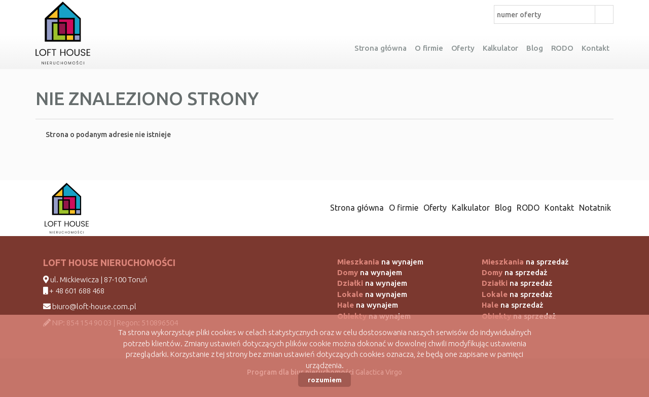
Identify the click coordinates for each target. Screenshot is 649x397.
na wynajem (380, 261)
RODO (562, 48)
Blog (534, 48)
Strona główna (380, 48)
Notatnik (595, 207)
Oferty (463, 48)
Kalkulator (501, 48)
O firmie (429, 48)
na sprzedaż (525, 261)
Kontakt (595, 48)
